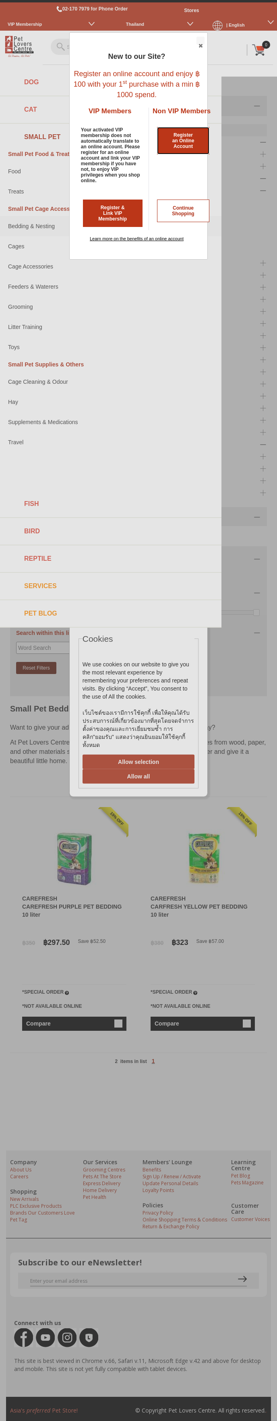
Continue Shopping (183, 210)
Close (200, 41)
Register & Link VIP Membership (112, 213)
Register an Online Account (183, 140)
